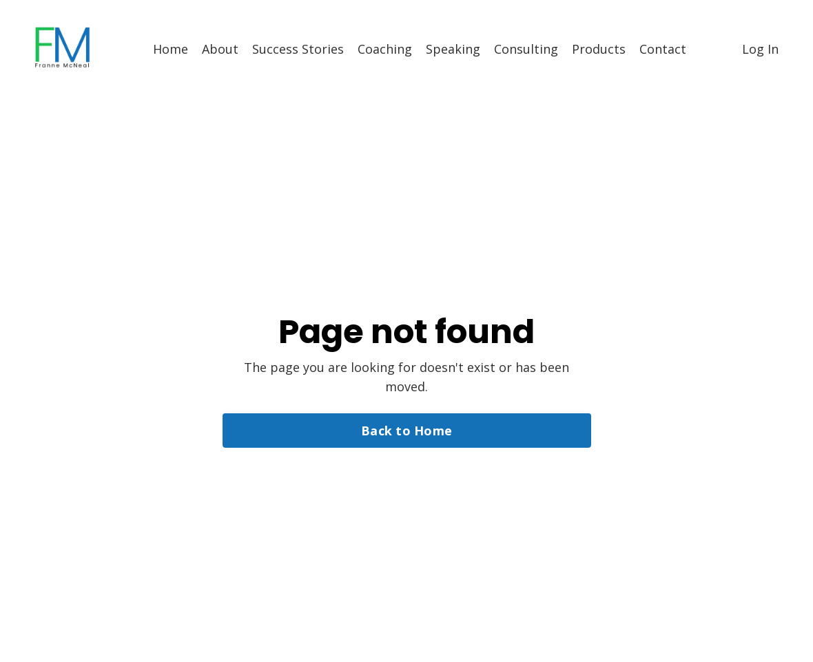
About (220, 49)
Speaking (453, 49)
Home (170, 49)
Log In (760, 49)
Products (599, 49)
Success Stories (298, 49)
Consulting (526, 49)
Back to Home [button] (406, 430)
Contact (662, 49)
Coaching (385, 49)
